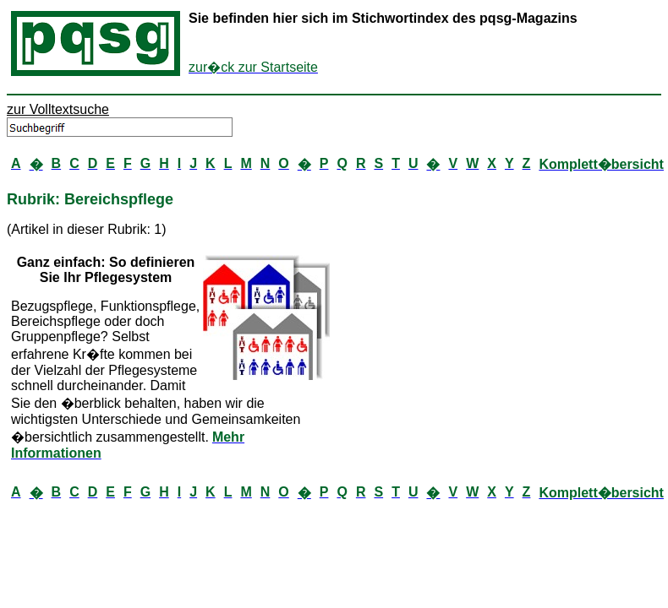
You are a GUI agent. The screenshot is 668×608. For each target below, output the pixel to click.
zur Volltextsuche (58, 109)
